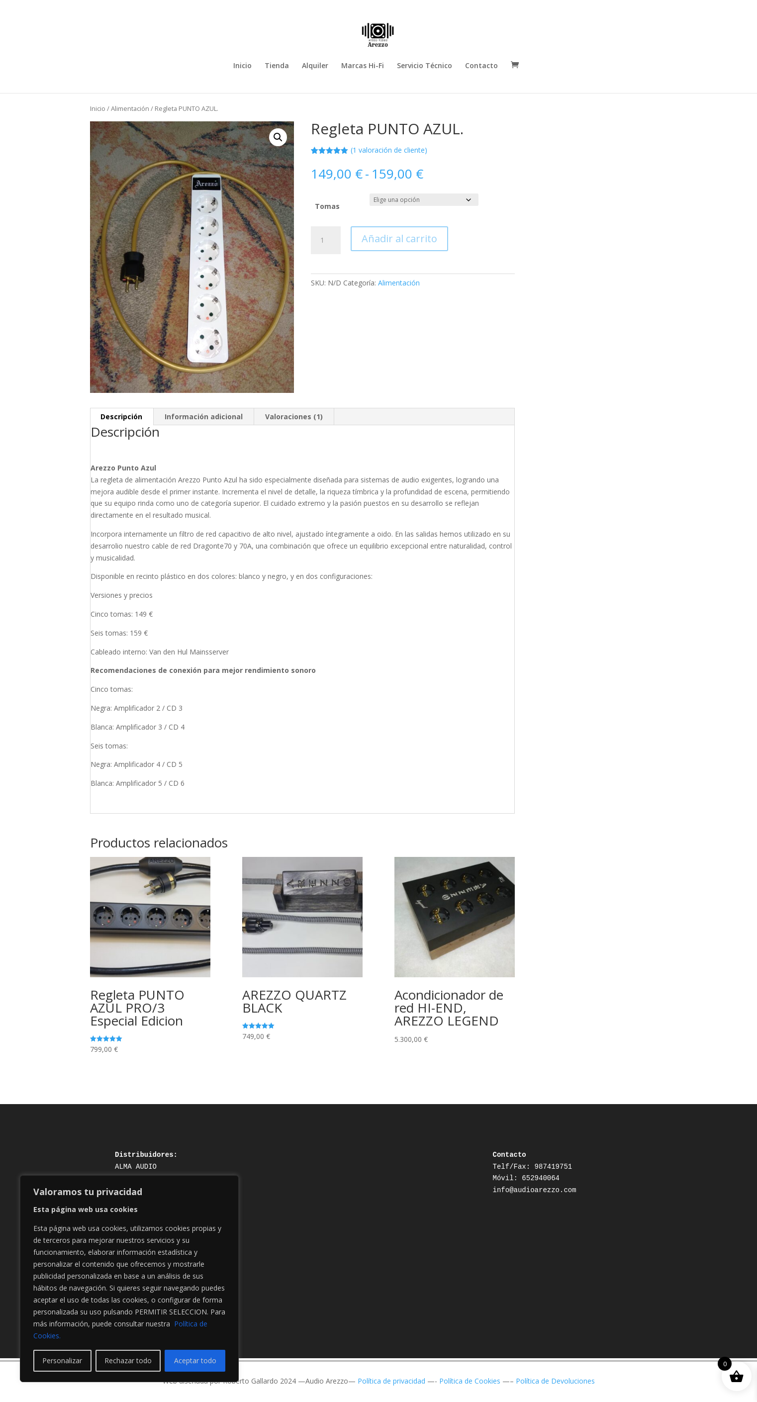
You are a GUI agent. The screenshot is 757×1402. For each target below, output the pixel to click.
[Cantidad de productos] (326, 240)
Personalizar (62, 1360)
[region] (129, 1278)
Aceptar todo (195, 1360)
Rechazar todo (128, 1360)
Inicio (242, 66)
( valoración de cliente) (389, 150)
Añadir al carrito (399, 238)
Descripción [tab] (121, 416)
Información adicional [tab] (204, 416)
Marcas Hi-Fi (362, 66)
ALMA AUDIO (136, 1167)
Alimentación (130, 108)
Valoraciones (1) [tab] (294, 416)
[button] (278, 137)
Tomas (327, 206)
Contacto (481, 66)
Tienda (277, 66)
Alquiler (315, 66)
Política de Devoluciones (555, 1381)
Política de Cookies (469, 1381)
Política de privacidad (391, 1381)
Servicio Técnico (424, 66)
